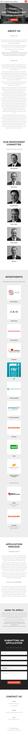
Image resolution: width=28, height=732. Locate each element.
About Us (14, 19)
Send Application (14, 682)
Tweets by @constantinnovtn (14, 719)
